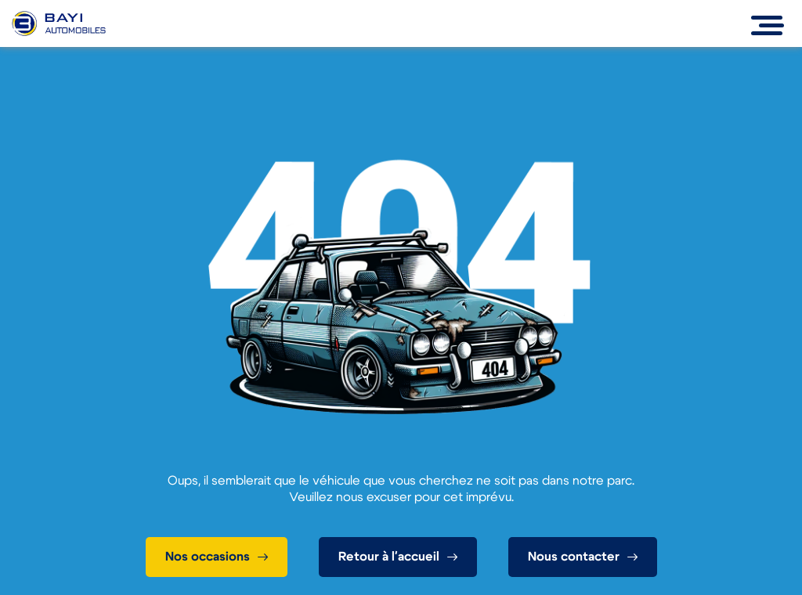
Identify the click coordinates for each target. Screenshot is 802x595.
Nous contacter (574, 556)
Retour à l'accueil (388, 556)
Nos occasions (207, 556)
